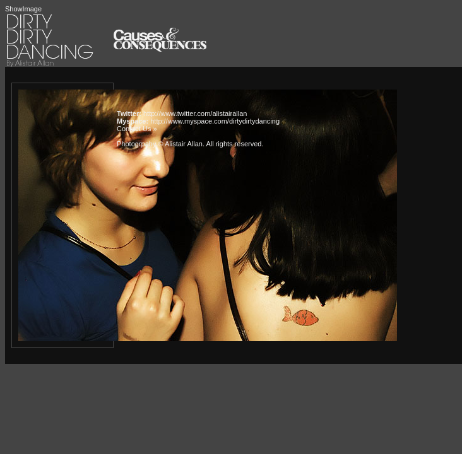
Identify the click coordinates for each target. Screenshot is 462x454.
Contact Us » (137, 128)
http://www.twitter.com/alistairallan (195, 113)
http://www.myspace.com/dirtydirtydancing (215, 121)
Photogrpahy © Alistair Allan (160, 144)
